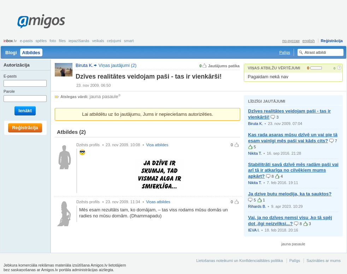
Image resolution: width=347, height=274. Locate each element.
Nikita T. (255, 153)
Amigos (41, 21)
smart (129, 41)
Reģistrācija (332, 41)
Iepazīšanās (79, 41)
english (308, 41)
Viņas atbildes (158, 202)
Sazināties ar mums (323, 260)
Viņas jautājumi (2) (117, 65)
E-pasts (26, 41)
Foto (52, 41)
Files (62, 41)
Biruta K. (255, 123)
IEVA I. (254, 230)
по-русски (291, 41)
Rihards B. (257, 206)
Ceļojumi (114, 41)
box (10, 41)
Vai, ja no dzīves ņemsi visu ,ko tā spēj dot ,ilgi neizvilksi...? (290, 220)
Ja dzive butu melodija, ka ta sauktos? (289, 193)
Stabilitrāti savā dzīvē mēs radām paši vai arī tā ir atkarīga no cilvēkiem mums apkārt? (293, 170)
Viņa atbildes (157, 145)
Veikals (98, 41)
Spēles (41, 41)
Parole (9, 91)
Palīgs (284, 52)
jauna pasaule (104, 96)
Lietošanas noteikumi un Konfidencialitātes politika (239, 260)
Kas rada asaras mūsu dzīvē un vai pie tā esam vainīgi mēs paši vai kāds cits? (292, 137)
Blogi (11, 52)
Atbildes (31, 52)
